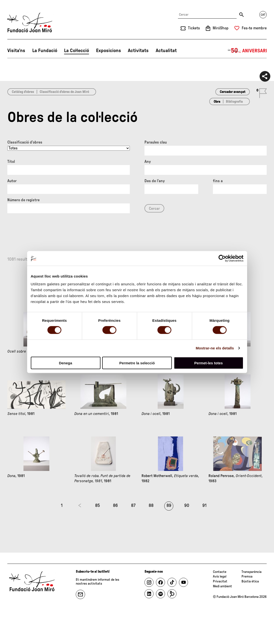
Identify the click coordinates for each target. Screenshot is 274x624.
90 (186, 505)
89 (168, 505)
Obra (217, 101)
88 (151, 505)
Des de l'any (154, 181)
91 (204, 505)
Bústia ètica (250, 581)
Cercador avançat (232, 92)
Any (147, 162)
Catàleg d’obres (23, 92)
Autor (12, 181)
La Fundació (44, 50)
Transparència (251, 572)
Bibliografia (234, 101)
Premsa (246, 576)
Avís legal (219, 576)
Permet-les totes (208, 363)
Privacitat (220, 581)
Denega (65, 363)
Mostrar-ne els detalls (215, 348)
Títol (11, 162)
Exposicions (108, 50)
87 (133, 505)
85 (97, 505)
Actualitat (166, 50)
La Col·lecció (76, 50)
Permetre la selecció (137, 363)
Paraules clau (155, 142)
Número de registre (23, 200)
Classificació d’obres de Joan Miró (64, 92)
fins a (218, 181)
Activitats (138, 50)
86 (115, 505)
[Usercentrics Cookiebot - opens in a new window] (222, 258)
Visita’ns (16, 50)
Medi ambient (222, 586)
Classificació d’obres (24, 142)
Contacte (219, 572)
